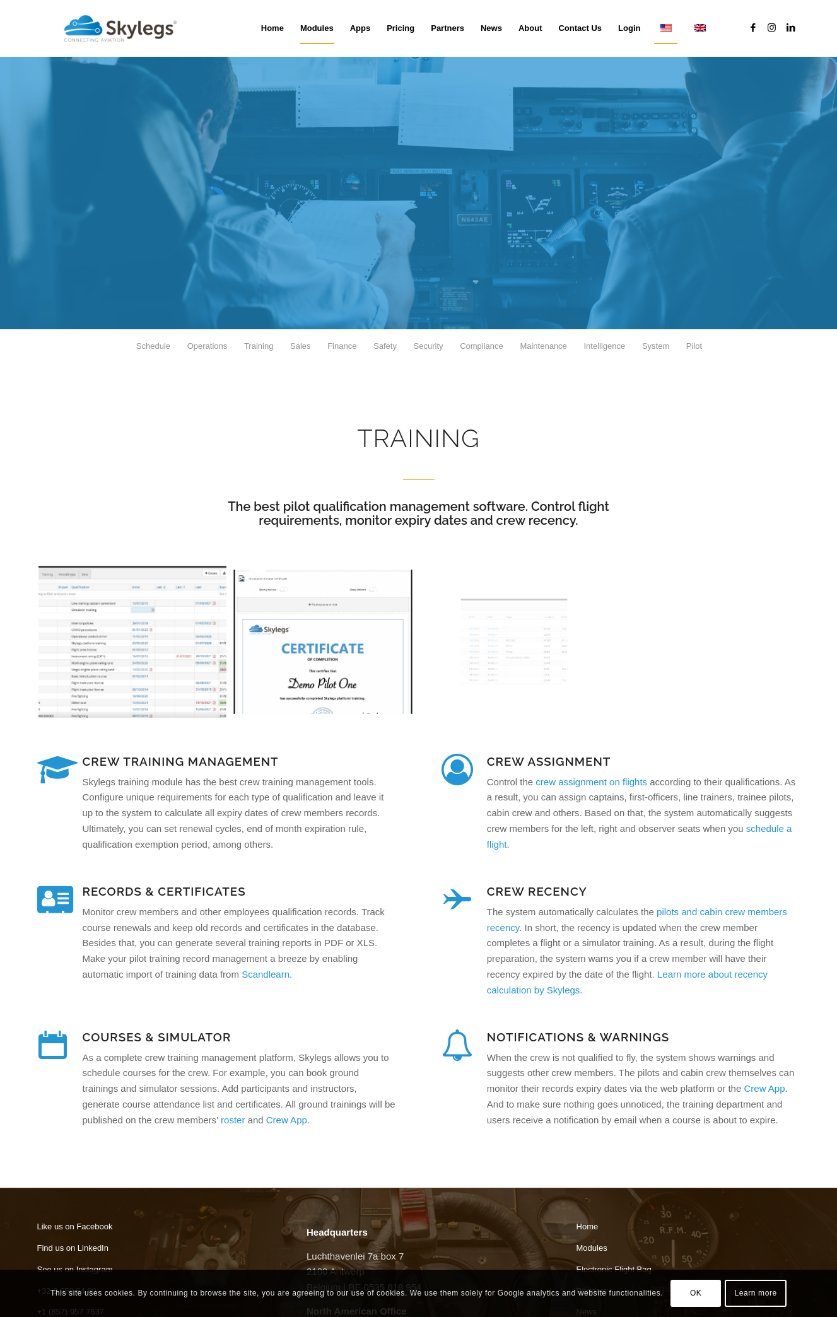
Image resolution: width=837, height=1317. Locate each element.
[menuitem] (272, 28)
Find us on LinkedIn (72, 1248)
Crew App (286, 1120)
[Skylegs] (125, 28)
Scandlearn (266, 974)
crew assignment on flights (591, 781)
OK (696, 1293)
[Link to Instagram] (772, 27)
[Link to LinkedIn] (790, 27)
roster (233, 1120)
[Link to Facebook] (753, 27)
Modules (592, 1248)
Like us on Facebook (75, 1226)
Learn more (755, 1293)
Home (588, 1226)
